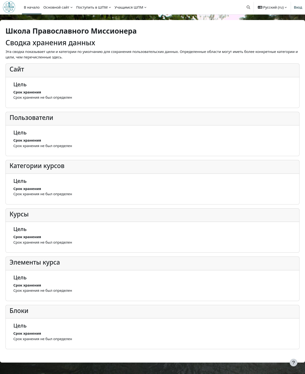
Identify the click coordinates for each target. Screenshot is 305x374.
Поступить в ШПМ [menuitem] (92, 7)
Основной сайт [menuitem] (56, 7)
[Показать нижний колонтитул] (293, 362)
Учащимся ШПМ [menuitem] (129, 7)
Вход (298, 7)
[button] (248, 7)
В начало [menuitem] (32, 7)
